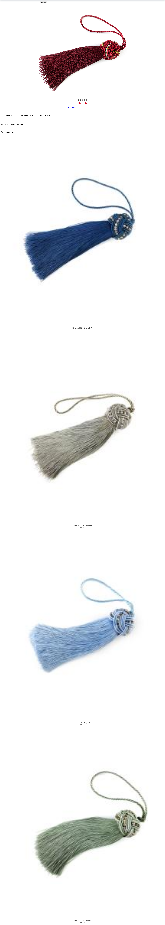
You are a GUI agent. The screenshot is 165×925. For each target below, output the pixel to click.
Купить (72, 107)
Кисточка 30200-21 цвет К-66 (83, 723)
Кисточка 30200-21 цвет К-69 (83, 525)
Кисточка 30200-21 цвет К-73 (83, 328)
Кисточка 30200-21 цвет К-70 (83, 920)
